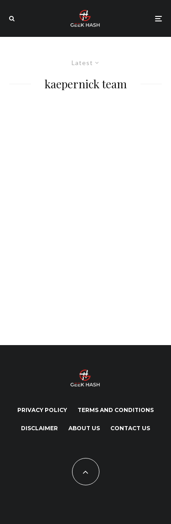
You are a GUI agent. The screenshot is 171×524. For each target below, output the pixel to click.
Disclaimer (39, 428)
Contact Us (130, 428)
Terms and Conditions (116, 410)
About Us (84, 428)
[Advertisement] (85, 215)
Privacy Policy (42, 410)
